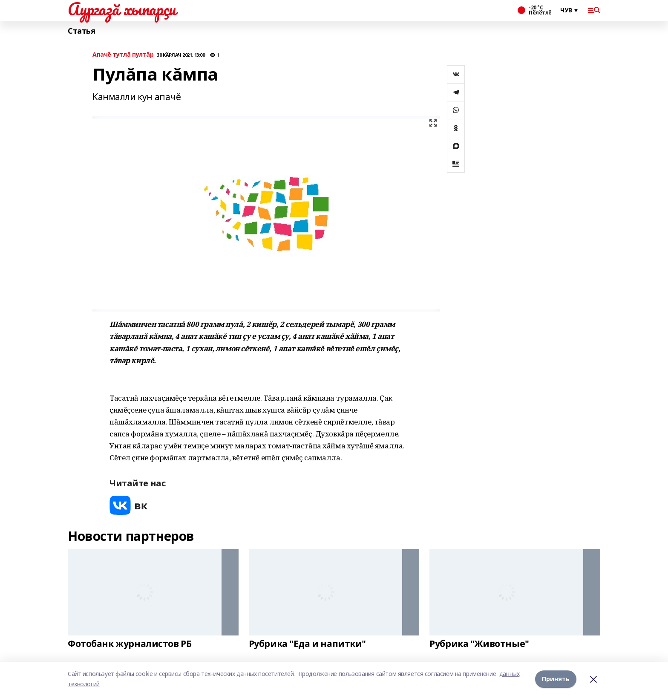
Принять (556, 679)
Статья (81, 30)
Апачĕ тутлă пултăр (122, 54)
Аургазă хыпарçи (122, 9)
